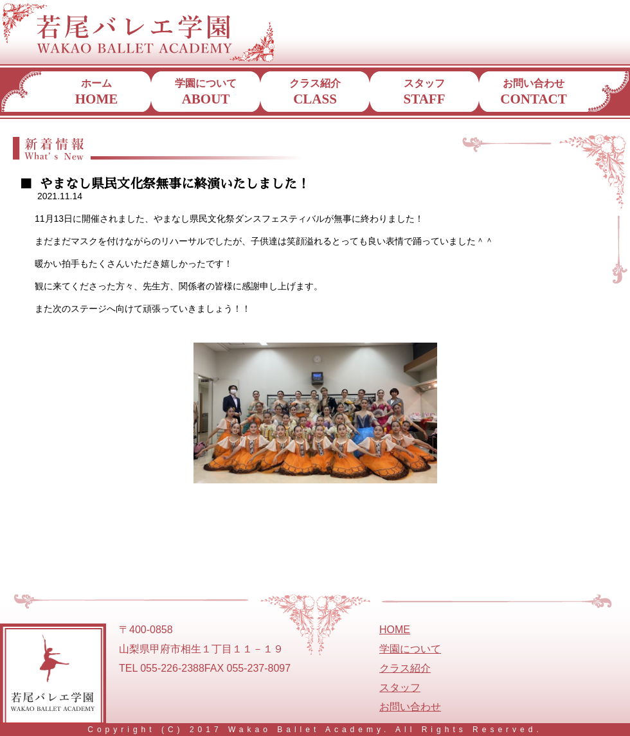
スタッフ (425, 92)
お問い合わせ (533, 92)
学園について (206, 92)
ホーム (96, 92)
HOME (394, 629)
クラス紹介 (315, 92)
